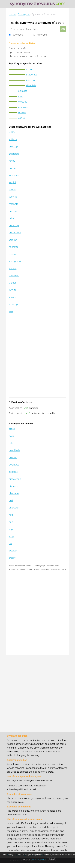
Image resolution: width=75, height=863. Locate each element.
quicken (13, 239)
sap (11, 529)
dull (11, 500)
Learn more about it (37, 859)
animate (22, 90)
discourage (15, 479)
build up (13, 146)
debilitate (14, 464)
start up (13, 254)
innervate (14, 175)
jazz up (12, 189)
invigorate (31, 74)
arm (20, 96)
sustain (13, 268)
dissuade (14, 493)
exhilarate (14, 153)
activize (13, 139)
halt (11, 514)
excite (21, 118)
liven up (13, 196)
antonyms (44, 22)
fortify (12, 161)
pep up (13, 211)
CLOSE (52, 859)
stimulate (31, 85)
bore (11, 436)
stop (11, 536)
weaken (13, 550)
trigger (12, 282)
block (12, 428)
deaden (13, 457)
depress (13, 471)
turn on (13, 289)
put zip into (15, 232)
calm (11, 443)
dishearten (14, 486)
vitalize (12, 297)
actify (12, 132)
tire (10, 543)
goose (12, 168)
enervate (13, 507)
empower (23, 107)
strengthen (15, 261)
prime (12, 218)
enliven (30, 69)
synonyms (27, 22)
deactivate (14, 450)
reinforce (13, 246)
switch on (14, 275)
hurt (11, 522)
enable (22, 112)
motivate (13, 203)
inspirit (12, 182)
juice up (30, 80)
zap (11, 311)
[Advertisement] (37, 357)
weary (12, 557)
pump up (14, 225)
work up (13, 304)
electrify (22, 101)
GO (63, 29)
